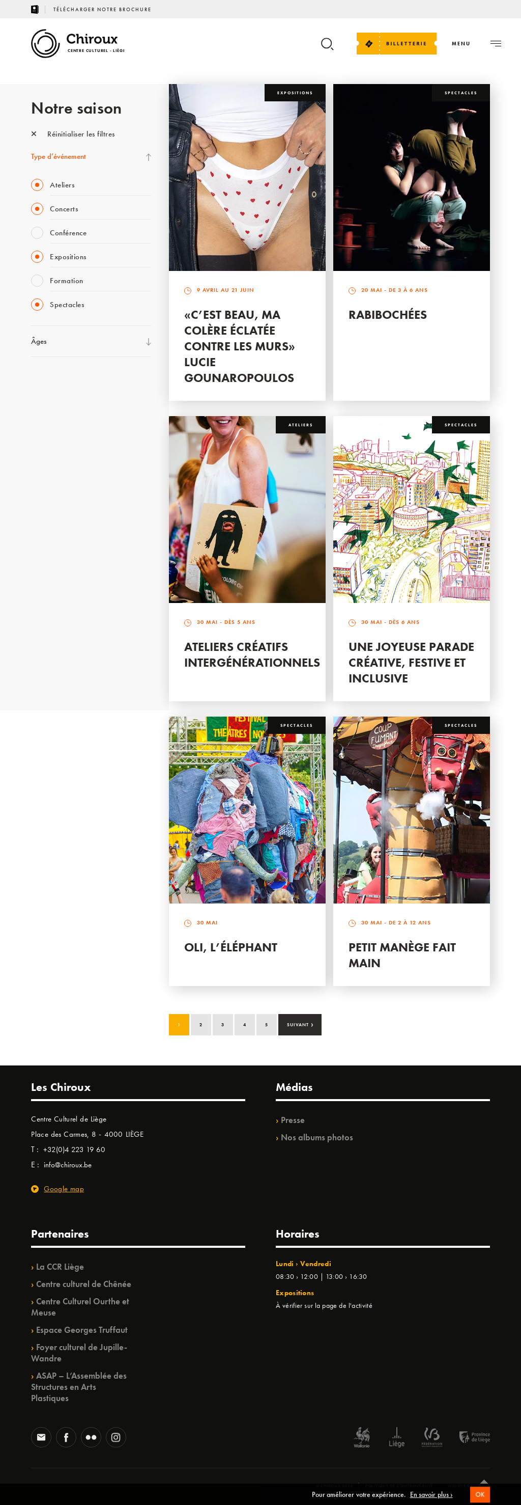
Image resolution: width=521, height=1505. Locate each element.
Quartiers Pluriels (56, 570)
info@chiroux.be (68, 1165)
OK (480, 1498)
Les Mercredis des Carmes (70, 424)
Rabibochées (388, 314)
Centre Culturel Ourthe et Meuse (80, 1307)
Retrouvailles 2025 (60, 675)
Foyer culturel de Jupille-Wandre (79, 1353)
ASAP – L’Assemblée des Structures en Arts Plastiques (79, 1387)
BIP (36, 508)
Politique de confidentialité (399, 1485)
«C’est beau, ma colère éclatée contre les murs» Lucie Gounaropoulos (239, 346)
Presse (293, 1120)
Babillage (45, 466)
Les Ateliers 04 (53, 529)
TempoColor (49, 612)
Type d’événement (58, 156)
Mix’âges (45, 445)
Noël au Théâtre (55, 633)
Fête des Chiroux (56, 382)
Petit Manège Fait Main (402, 955)
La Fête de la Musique (64, 403)
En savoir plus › (431, 1498)
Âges (38, 341)
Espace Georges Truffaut (82, 1329)
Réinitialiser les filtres (73, 134)
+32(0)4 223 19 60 (74, 1149)
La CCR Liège (60, 1266)
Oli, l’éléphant (230, 947)
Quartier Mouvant (58, 549)
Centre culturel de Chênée (83, 1284)
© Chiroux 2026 (334, 1485)
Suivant (300, 1024)
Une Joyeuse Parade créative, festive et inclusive (411, 662)
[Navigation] (461, 43)
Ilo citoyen (46, 591)
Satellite (43, 487)
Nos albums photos (317, 1137)
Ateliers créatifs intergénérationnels (252, 654)
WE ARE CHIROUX (61, 654)
